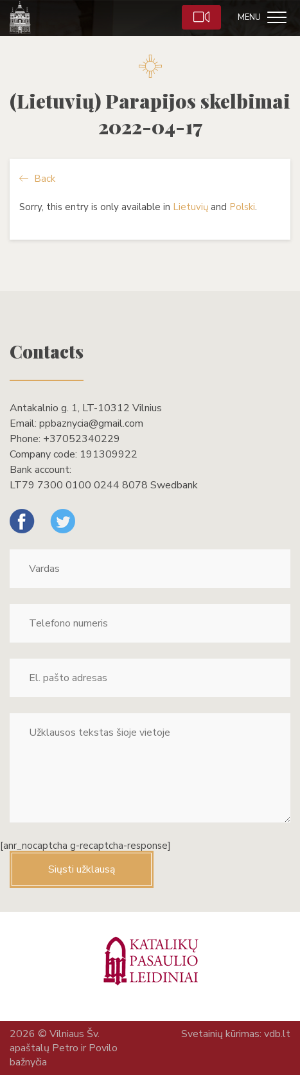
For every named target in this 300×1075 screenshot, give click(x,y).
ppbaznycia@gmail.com (91, 423)
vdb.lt (277, 1034)
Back (37, 178)
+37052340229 (81, 439)
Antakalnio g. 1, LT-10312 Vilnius (86, 408)
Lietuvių (190, 206)
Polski (242, 206)
